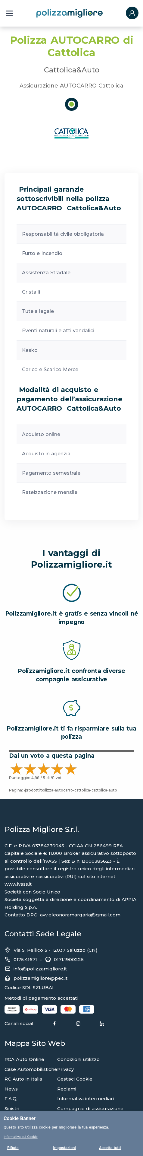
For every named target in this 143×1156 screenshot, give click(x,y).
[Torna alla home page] (69, 13)
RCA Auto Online (24, 1059)
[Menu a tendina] (9, 13)
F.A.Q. (11, 1098)
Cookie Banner (20, 1118)
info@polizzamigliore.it (40, 969)
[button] (132, 13)
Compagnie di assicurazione (90, 1108)
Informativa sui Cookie (21, 1137)
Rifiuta (13, 1147)
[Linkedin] (101, 1024)
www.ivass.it (18, 884)
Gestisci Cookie (74, 1079)
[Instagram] (78, 1024)
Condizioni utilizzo (78, 1059)
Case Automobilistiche (31, 1069)
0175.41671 (25, 959)
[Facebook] (54, 1024)
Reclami (66, 1089)
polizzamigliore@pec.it (40, 978)
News (11, 1089)
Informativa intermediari (85, 1098)
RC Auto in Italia (23, 1079)
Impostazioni (64, 1147)
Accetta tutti (110, 1147)
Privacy (65, 1069)
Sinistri (12, 1108)
